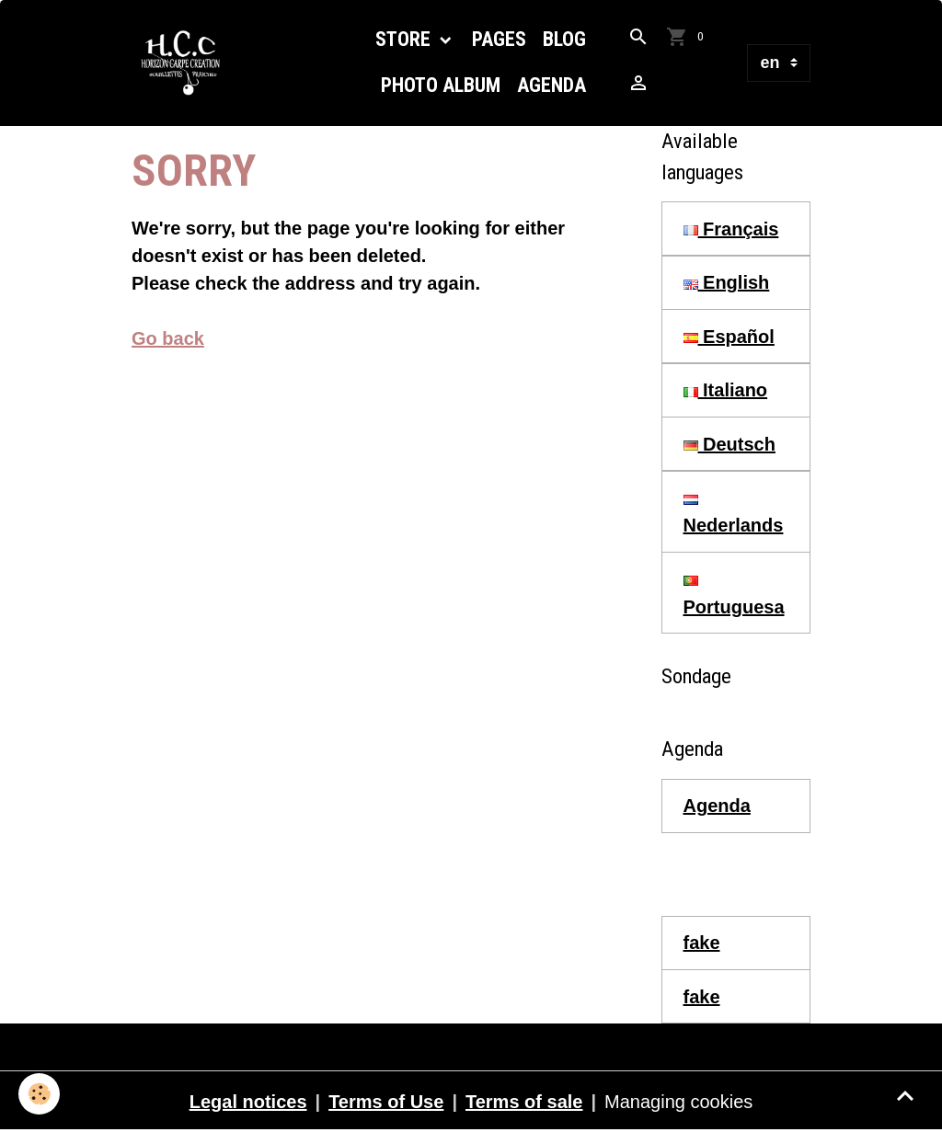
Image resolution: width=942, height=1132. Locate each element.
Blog (564, 39)
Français (731, 229)
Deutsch (729, 444)
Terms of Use (385, 1102)
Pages (499, 39)
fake (702, 942)
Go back (168, 338)
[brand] (186, 62)
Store (405, 39)
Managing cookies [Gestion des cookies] (678, 1102)
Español (729, 336)
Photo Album (440, 85)
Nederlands (734, 515)
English (727, 282)
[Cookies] (39, 1094)
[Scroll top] (905, 1095)
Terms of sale (523, 1102)
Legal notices (248, 1102)
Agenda (551, 85)
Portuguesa (734, 596)
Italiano (726, 390)
